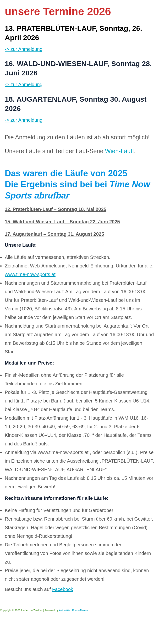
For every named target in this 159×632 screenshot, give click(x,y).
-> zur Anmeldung (23, 49)
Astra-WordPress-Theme (73, 610)
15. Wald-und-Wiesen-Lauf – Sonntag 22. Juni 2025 (62, 221)
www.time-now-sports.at (30, 274)
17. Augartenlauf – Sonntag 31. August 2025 (54, 234)
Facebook (62, 589)
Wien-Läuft (119, 151)
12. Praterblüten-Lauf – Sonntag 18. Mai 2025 (55, 209)
